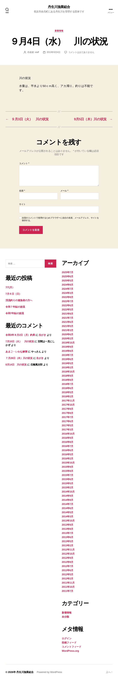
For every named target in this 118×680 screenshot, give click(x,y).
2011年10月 (68, 586)
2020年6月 (67, 334)
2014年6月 (67, 508)
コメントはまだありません (81, 52)
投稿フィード (69, 642)
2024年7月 (67, 289)
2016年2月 (67, 458)
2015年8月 (67, 471)
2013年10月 (68, 520)
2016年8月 (67, 442)
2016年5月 (67, 454)
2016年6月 (67, 450)
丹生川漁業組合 (59, 7)
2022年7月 (67, 301)
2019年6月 (67, 359)
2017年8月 (67, 413)
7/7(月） (10, 287)
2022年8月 (67, 297)
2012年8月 (67, 562)
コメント (24, 163)
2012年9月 (67, 558)
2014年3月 (67, 516)
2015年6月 (67, 479)
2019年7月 (67, 355)
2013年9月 (67, 524)
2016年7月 (67, 446)
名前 (22, 191)
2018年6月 (67, 388)
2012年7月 (67, 566)
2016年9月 (67, 438)
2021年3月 (67, 330)
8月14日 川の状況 (16, 364)
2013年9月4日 (53, 52)
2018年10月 (68, 371)
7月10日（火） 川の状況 (20, 341)
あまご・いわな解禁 (17, 351)
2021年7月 (67, 317)
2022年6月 (67, 305)
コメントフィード (71, 646)
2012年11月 (68, 549)
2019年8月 (67, 351)
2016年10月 (68, 433)
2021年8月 (67, 313)
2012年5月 (67, 574)
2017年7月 (67, 417)
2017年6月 (67, 421)
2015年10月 (68, 462)
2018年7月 (67, 384)
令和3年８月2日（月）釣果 (20, 335)
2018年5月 (67, 392)
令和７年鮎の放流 (15, 306)
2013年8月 (67, 529)
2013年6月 (67, 537)
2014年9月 (67, 495)
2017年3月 (67, 429)
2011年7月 (67, 591)
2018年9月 (67, 375)
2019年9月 (67, 346)
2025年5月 (67, 280)
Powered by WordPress (49, 672)
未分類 (65, 616)
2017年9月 (67, 409)
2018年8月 (67, 380)
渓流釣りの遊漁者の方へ (19, 300)
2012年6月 (67, 570)
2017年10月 (68, 404)
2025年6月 (67, 276)
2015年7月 (67, 475)
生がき (42, 335)
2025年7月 (67, 272)
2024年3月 (67, 293)
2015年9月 (67, 466)
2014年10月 (68, 491)
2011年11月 (68, 582)
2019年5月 (67, 363)
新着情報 (59, 31)
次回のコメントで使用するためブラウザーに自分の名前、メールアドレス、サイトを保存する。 (60, 219)
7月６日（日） (13, 293)
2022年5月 (67, 309)
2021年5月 (67, 326)
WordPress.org (70, 651)
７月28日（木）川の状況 (19, 358)
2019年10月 (68, 342)
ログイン (67, 638)
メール (64, 191)
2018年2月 (67, 396)
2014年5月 (67, 512)
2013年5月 (67, 541)
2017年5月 (67, 425)
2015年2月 (67, 487)
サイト (22, 204)
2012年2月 (67, 578)
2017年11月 (68, 400)
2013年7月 (67, 533)
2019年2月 (67, 367)
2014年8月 (67, 500)
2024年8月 (67, 284)
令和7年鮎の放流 (15, 313)
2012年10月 (68, 553)
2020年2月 (67, 338)
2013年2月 (67, 545)
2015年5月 (67, 483)
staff (37, 52)
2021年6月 (67, 322)
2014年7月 (67, 504)
